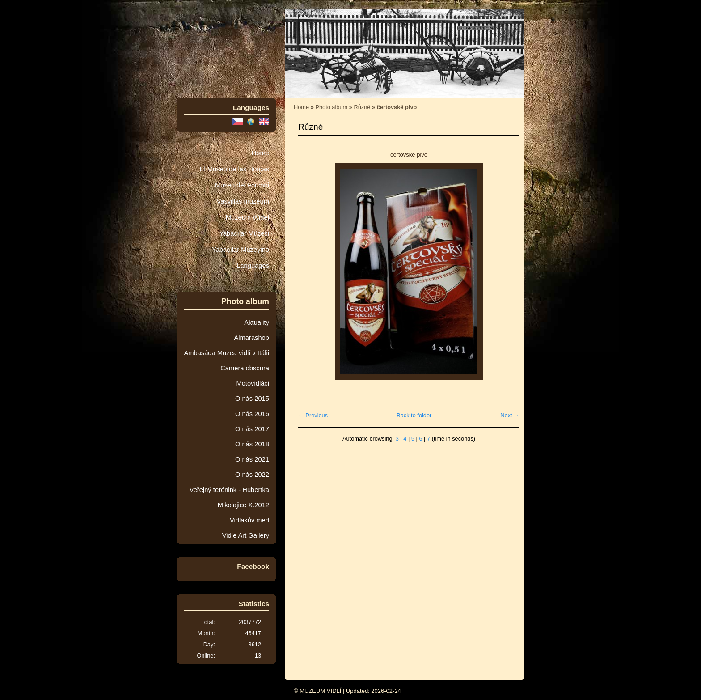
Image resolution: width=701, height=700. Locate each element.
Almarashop (251, 337)
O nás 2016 (252, 413)
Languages (252, 265)
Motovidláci (252, 383)
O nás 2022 (252, 474)
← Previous (313, 415)
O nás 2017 (252, 429)
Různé (362, 107)
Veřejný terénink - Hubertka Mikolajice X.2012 (229, 497)
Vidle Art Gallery (245, 535)
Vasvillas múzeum (242, 201)
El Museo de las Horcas (234, 169)
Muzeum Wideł (247, 217)
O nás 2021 (252, 459)
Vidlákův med (249, 520)
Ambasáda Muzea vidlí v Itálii (226, 352)
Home (260, 153)
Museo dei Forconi (242, 185)
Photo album (331, 107)
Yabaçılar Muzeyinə (240, 249)
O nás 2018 (252, 444)
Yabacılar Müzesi (244, 233)
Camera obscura (244, 368)
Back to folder (414, 415)
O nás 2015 (252, 398)
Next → (509, 415)
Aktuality (256, 322)
